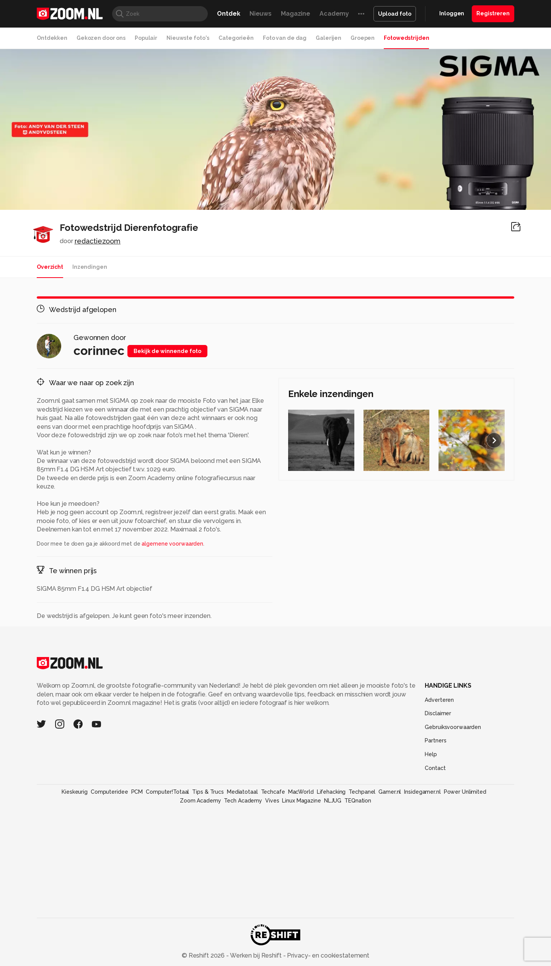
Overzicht (50, 267)
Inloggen (451, 13)
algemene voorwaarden (172, 544)
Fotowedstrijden (406, 38)
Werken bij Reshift (256, 955)
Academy (334, 13)
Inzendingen (89, 267)
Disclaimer (438, 713)
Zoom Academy (200, 801)
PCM (137, 792)
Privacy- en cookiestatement (327, 955)
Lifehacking (331, 792)
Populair (146, 38)
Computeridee (109, 792)
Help (431, 754)
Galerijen (328, 38)
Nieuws (260, 13)
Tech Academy (243, 801)
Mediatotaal (242, 792)
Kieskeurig (75, 792)
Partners (435, 740)
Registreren (493, 13)
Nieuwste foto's (187, 38)
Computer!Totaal (167, 792)
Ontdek (228, 13)
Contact (435, 768)
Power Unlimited (465, 792)
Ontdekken (52, 38)
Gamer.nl (389, 792)
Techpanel (362, 792)
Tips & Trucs (208, 792)
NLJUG (332, 801)
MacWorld (301, 792)
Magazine (295, 13)
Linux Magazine (301, 801)
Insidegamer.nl (422, 792)
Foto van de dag (284, 38)
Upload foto (394, 14)
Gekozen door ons (101, 38)
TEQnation (357, 801)
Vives (272, 801)
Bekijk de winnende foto (167, 351)
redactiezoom (98, 241)
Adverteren (439, 700)
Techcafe (273, 792)
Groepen (362, 38)
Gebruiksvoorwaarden (453, 727)
